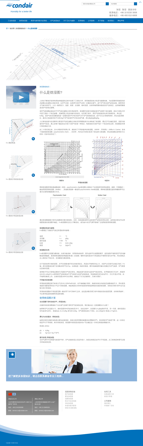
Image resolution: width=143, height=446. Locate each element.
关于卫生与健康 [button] (69, 21)
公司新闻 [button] (91, 21)
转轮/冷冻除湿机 (71, 408)
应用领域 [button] (81, 21)
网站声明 (121, 21)
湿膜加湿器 (69, 399)
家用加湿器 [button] (23, 21)
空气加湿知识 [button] (55, 21)
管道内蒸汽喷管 (70, 405)
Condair (19, 5)
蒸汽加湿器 (69, 394)
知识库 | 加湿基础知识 (17, 28)
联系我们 (111, 21)
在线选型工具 (109, 394)
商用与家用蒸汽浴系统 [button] (39, 21)
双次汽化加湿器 (70, 401)
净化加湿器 (69, 403)
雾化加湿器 (69, 396)
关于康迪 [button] (101, 21)
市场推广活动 (109, 405)
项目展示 (107, 403)
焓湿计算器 (108, 396)
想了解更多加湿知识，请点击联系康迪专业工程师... (36, 376)
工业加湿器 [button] (12, 21)
